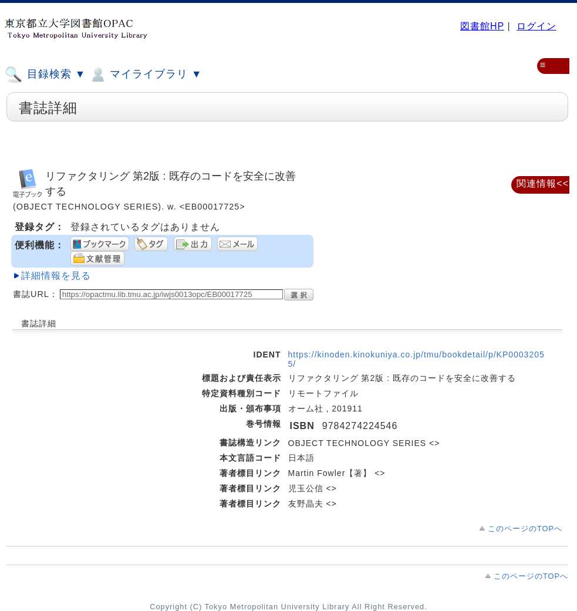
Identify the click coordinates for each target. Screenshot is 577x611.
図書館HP (482, 26)
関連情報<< (543, 183)
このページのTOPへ (525, 528)
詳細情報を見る (56, 276)
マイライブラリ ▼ (145, 74)
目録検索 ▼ (45, 74)
